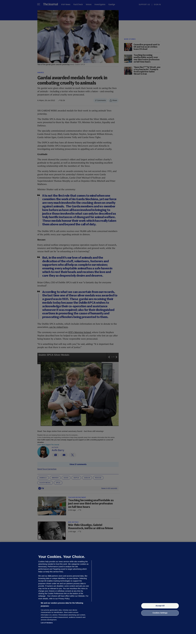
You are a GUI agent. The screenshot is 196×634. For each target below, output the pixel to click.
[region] (98, 588)
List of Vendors (47, 623)
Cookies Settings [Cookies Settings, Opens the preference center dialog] (160, 613)
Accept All (160, 606)
